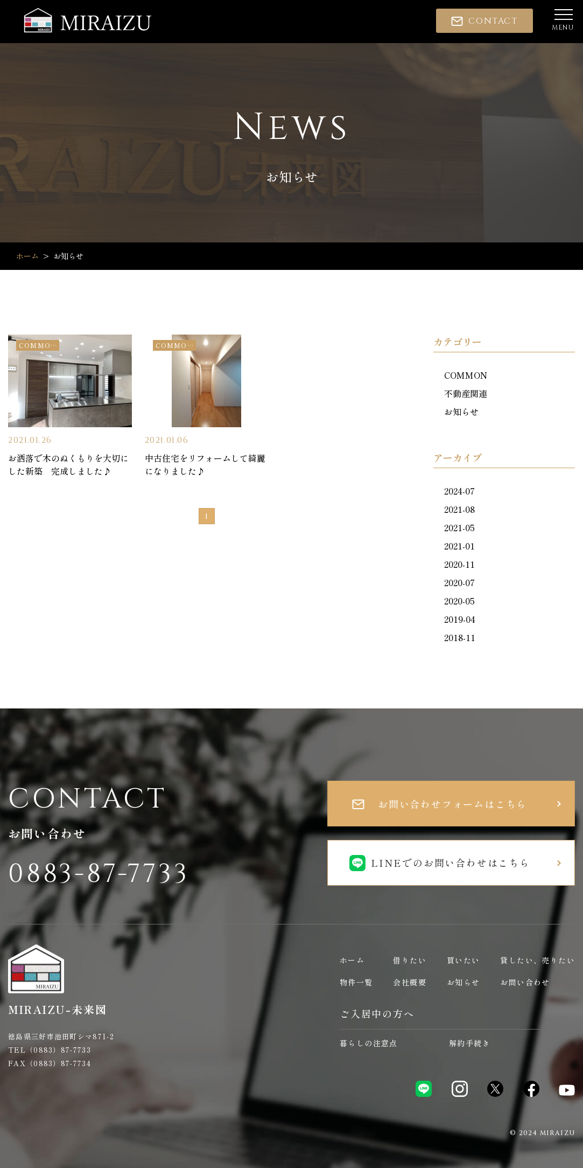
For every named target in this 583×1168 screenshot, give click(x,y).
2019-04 (459, 619)
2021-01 (459, 545)
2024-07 (459, 490)
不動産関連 (465, 393)
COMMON (465, 375)
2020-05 (459, 600)
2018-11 (459, 637)
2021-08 (459, 509)
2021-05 (459, 527)
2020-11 (459, 564)
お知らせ (461, 411)
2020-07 (459, 582)
